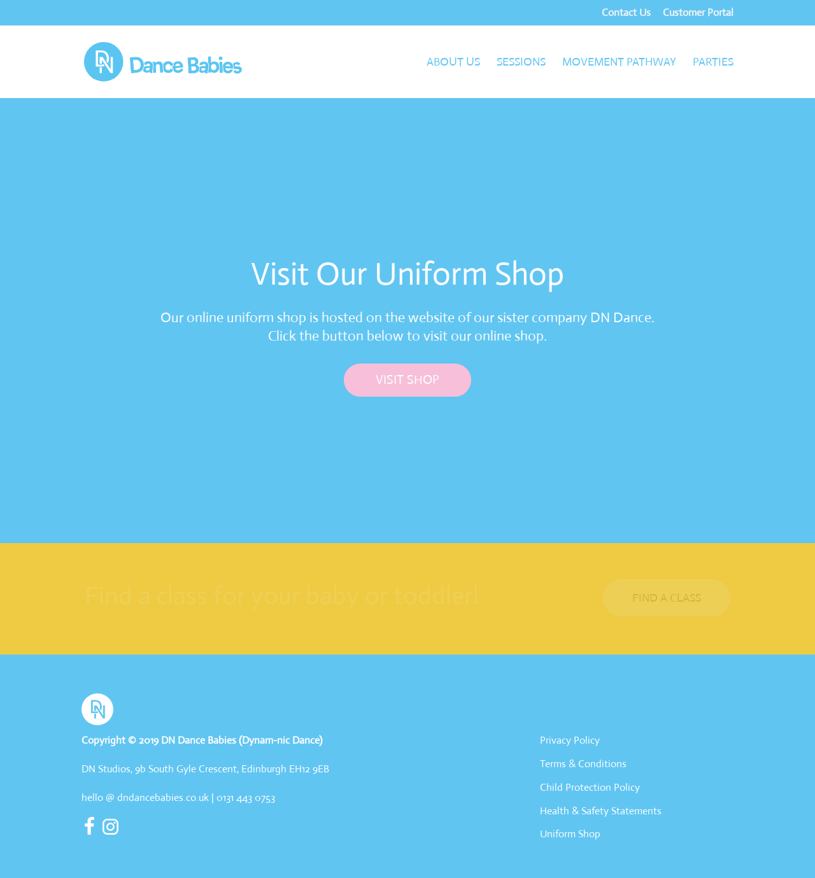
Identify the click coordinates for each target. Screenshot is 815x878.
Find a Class (666, 598)
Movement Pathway (619, 63)
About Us (453, 63)
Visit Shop (407, 380)
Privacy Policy (570, 740)
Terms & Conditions (583, 763)
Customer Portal (698, 13)
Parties (713, 63)
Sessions (521, 63)
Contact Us (626, 13)
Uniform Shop (570, 833)
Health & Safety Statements (601, 811)
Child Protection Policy (590, 787)
